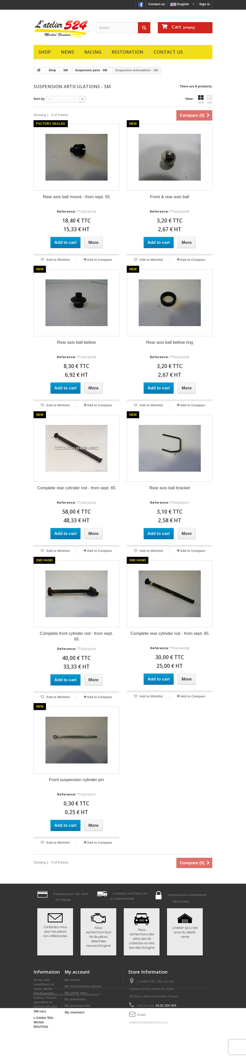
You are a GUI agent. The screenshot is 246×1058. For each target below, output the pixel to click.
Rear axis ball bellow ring (169, 342)
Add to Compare (99, 260)
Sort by (39, 99)
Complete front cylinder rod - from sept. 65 (76, 636)
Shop (45, 52)
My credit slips (76, 993)
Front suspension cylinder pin (76, 779)
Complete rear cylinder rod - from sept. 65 (76, 488)
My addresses (75, 999)
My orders (72, 980)
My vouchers (74, 1012)
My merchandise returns (83, 986)
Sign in (204, 4)
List (209, 99)
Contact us (156, 4)
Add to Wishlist (57, 260)
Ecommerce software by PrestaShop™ (73, 1044)
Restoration (127, 52)
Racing (92, 52)
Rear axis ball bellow (76, 342)
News (67, 52)
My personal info (77, 1006)
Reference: (66, 211)
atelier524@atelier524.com (148, 1022)
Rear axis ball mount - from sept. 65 (76, 196)
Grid (201, 99)
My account (77, 972)
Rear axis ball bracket (169, 488)
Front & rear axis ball (169, 196)
